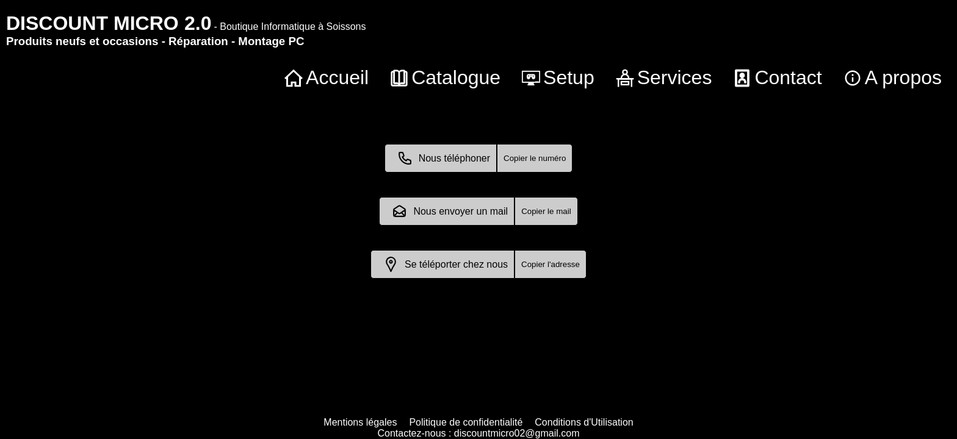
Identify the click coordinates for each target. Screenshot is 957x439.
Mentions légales (360, 422)
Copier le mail (546, 211)
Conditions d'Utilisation (584, 422)
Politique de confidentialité (465, 422)
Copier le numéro (535, 158)
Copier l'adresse (550, 264)
